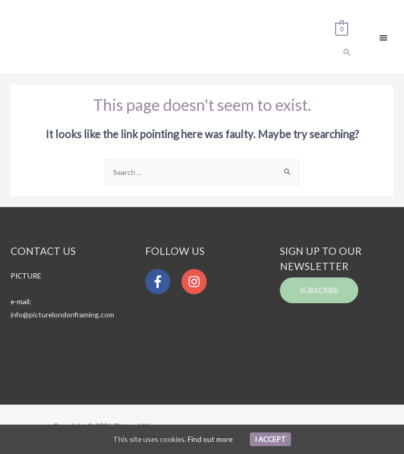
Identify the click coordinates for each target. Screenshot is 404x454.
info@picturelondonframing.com (62, 314)
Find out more (210, 439)
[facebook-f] (162, 281)
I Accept (270, 439)
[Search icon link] (347, 52)
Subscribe (319, 290)
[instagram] (196, 281)
